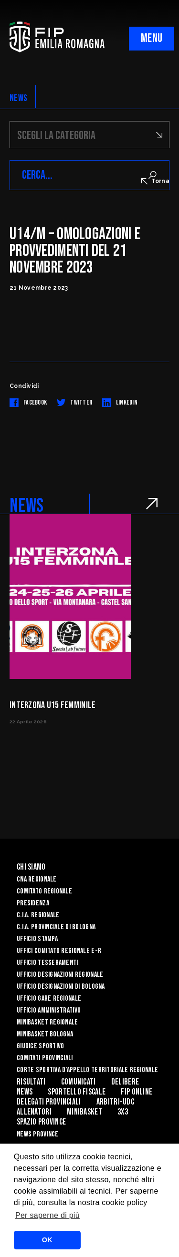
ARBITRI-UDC (115, 1102)
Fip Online (136, 1092)
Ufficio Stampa (37, 938)
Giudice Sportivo (40, 1046)
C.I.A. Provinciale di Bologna (56, 927)
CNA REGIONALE (37, 879)
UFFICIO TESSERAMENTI (47, 962)
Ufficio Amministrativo (49, 1010)
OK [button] (47, 1240)
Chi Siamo (31, 867)
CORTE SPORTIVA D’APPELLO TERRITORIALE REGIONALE (87, 1070)
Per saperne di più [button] (47, 1215)
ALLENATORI (34, 1112)
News (24, 1092)
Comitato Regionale (44, 891)
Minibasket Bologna (45, 1034)
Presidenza (33, 903)
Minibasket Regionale (47, 1022)
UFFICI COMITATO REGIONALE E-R (59, 950)
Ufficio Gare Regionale (49, 998)
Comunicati (78, 1082)
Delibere (125, 1082)
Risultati (31, 1082)
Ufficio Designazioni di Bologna (61, 986)
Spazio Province (41, 1122)
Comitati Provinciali (45, 1058)
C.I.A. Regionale (38, 915)
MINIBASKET (84, 1112)
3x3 (122, 1112)
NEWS (18, 98)
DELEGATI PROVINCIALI (49, 1102)
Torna (155, 181)
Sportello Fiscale (76, 1092)
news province (38, 1134)
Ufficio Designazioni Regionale (60, 974)
